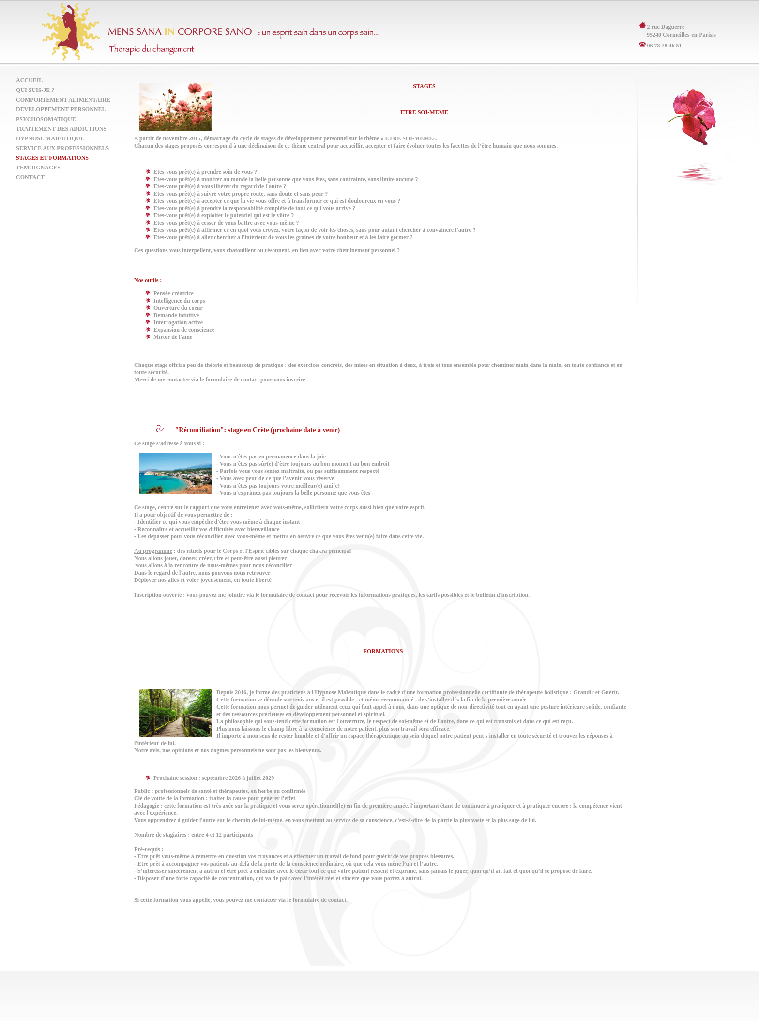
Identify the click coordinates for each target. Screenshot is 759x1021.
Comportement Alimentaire (63, 99)
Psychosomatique (46, 119)
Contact (30, 177)
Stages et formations (52, 157)
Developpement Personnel (61, 109)
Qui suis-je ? (35, 90)
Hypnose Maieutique (50, 138)
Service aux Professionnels (62, 148)
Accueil (29, 80)
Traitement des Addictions (61, 128)
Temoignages (38, 167)
